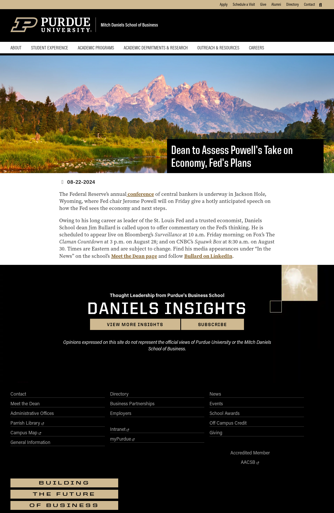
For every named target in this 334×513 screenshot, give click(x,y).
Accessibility (84, 501)
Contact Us (250, 501)
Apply (224, 4)
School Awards (151, 415)
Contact (309, 4)
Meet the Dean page (170, 256)
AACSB (217, 405)
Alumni (276, 4)
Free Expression (165, 501)
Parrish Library (25, 424)
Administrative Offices (32, 415)
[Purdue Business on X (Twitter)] (269, 434)
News (141, 395)
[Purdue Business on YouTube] (307, 434)
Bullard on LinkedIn (244, 256)
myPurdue (83, 440)
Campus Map (23, 434)
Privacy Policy (229, 501)
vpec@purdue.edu (183, 492)
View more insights (135, 326)
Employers (83, 415)
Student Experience (50, 48)
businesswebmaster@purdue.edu (231, 474)
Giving (142, 434)
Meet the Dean (25, 405)
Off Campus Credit (154, 424)
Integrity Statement (136, 501)
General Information (30, 444)
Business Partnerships (95, 405)
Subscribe (212, 326)
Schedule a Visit (244, 4)
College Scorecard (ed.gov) (198, 501)
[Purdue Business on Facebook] (257, 434)
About (15, 48)
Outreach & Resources (224, 48)
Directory (292, 4)
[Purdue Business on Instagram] (282, 434)
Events (142, 405)
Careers (263, 48)
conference (143, 194)
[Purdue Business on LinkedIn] (294, 434)
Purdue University (165, 470)
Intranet (80, 431)
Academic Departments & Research (160, 48)
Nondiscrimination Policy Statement (176, 487)
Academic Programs (99, 48)
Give (263, 4)
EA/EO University (108, 501)
